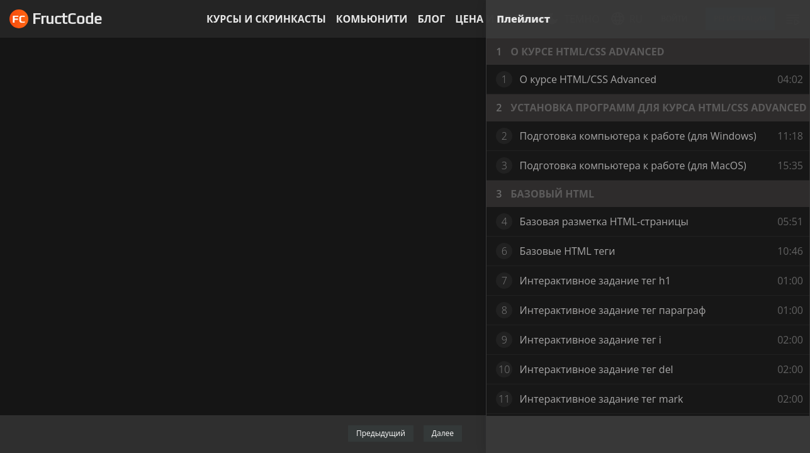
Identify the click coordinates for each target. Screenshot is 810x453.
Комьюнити (372, 19)
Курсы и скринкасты (266, 19)
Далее (443, 433)
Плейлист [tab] (523, 19)
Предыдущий (380, 433)
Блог (431, 19)
